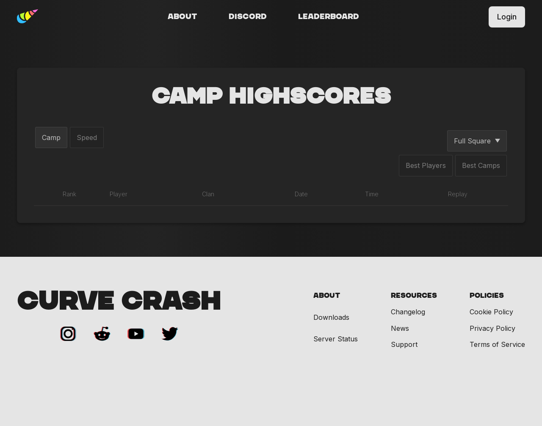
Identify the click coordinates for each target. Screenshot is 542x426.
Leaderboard (328, 17)
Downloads (331, 317)
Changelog (408, 312)
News (400, 328)
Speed (87, 137)
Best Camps (481, 165)
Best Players (426, 165)
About (182, 17)
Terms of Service (497, 344)
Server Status (335, 339)
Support (404, 344)
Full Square (477, 141)
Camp (51, 137)
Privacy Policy (492, 328)
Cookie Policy (491, 312)
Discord (248, 17)
